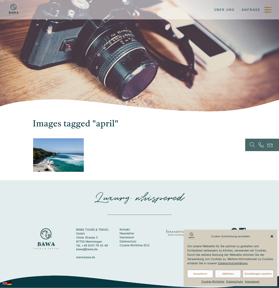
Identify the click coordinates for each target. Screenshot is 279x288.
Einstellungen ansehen (258, 273)
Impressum (252, 281)
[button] (272, 236)
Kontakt (125, 229)
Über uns (224, 10)
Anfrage (251, 10)
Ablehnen (227, 273)
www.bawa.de (85, 257)
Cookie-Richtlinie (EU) (134, 245)
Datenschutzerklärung (233, 263)
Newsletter (127, 233)
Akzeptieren (200, 273)
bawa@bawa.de (87, 249)
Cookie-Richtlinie (212, 281)
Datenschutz (234, 281)
